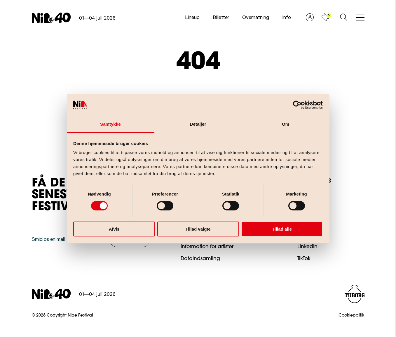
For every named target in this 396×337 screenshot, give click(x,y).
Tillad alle (282, 229)
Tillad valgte (197, 229)
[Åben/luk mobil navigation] (360, 18)
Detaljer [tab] (198, 124)
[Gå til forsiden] (73, 18)
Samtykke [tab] (110, 124)
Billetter (221, 17)
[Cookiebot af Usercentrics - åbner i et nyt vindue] (297, 105)
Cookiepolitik (351, 316)
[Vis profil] (309, 17)
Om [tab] (285, 124)
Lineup (192, 17)
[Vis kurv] (325, 17)
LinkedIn (307, 246)
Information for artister (207, 246)
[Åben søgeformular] (343, 17)
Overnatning (255, 17)
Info (286, 17)
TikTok (303, 258)
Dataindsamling (200, 258)
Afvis (114, 229)
